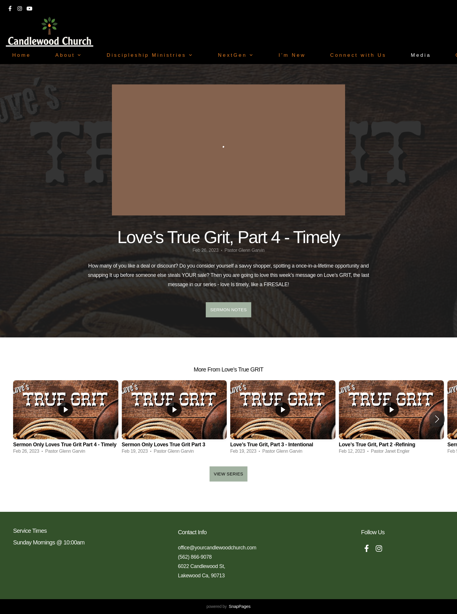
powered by (228, 606)
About (68, 55)
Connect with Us (358, 55)
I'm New (292, 55)
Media (421, 55)
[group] (65, 419)
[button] (437, 419)
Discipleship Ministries (150, 55)
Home (21, 55)
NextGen (236, 55)
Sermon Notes (228, 309)
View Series (228, 473)
